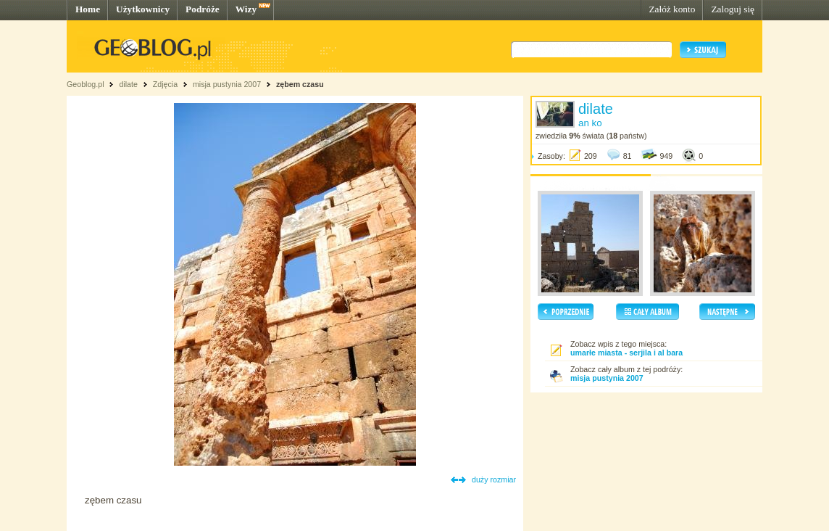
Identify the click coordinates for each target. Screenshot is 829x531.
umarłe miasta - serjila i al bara (626, 352)
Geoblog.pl (85, 84)
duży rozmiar (494, 479)
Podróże (203, 9)
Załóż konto (672, 9)
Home (87, 9)
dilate (128, 84)
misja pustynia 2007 (227, 84)
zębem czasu (300, 84)
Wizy (246, 9)
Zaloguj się (732, 9)
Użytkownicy (143, 9)
